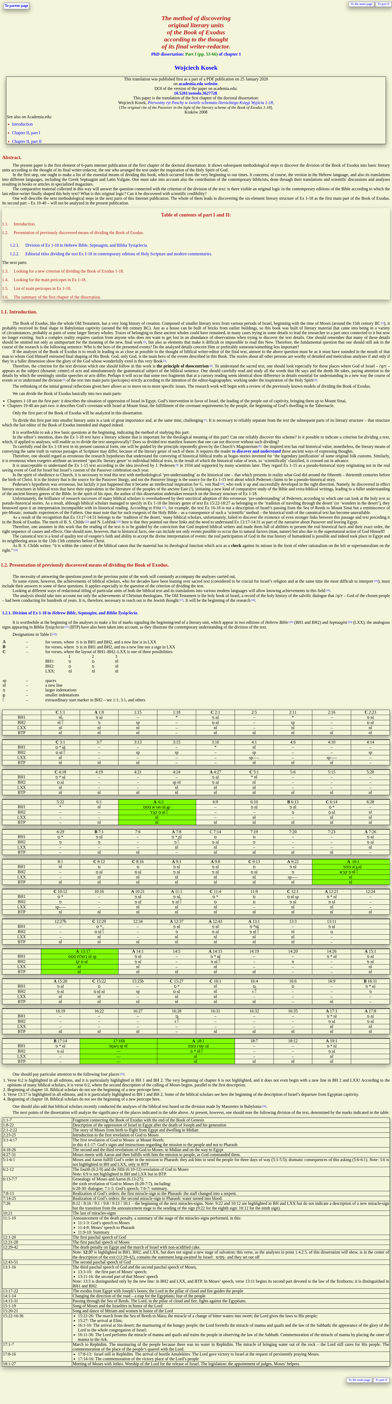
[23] (122, 1073)
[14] (16, 550)
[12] (87, 521)
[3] (164, 360)
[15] (376, 580)
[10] (222, 484)
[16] (328, 590)
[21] (67, 626)
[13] (118, 521)
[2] (144, 341)
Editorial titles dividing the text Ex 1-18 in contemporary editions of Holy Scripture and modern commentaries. (118, 254)
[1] (382, 323)
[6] (315, 379)
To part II (383, 4)
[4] (211, 365)
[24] (264, 1106)
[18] (253, 600)
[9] (177, 465)
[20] (350, 622)
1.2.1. (14, 245)
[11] (164, 507)
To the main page (361, 4)
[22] (54, 634)
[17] (181, 600)
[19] (291, 622)
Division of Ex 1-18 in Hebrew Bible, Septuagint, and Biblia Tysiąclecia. (86, 245)
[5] (63, 379)
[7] (205, 420)
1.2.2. (14, 254)
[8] (259, 446)
